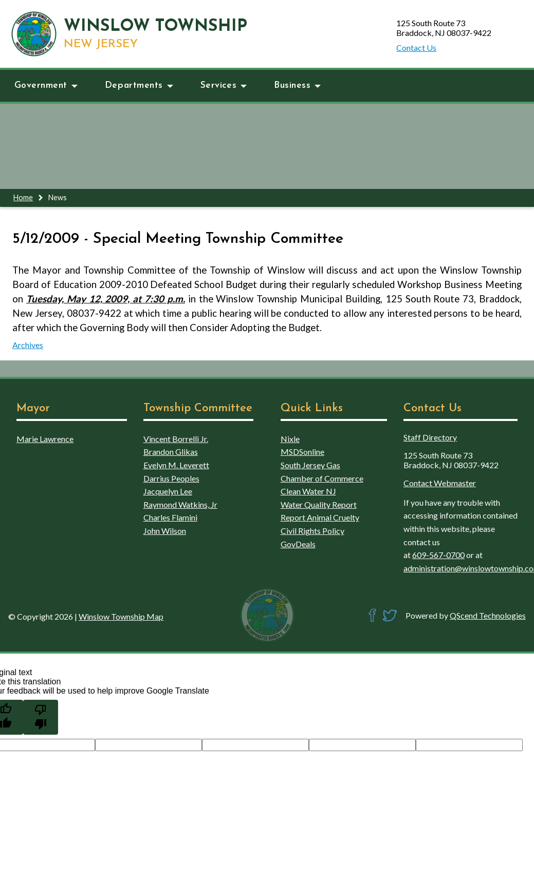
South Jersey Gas (310, 465)
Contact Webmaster (439, 483)
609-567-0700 (438, 555)
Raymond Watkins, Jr (180, 504)
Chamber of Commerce (322, 478)
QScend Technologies (488, 615)
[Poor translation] (40, 717)
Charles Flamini (170, 517)
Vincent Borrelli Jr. (175, 439)
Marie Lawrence (44, 439)
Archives (27, 345)
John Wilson (164, 530)
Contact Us (416, 47)
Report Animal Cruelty (320, 517)
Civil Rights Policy (312, 530)
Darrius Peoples (171, 478)
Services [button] (223, 85)
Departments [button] (139, 85)
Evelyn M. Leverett (176, 465)
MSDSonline (302, 451)
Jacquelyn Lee (167, 491)
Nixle (290, 439)
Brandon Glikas (170, 451)
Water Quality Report (319, 504)
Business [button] (297, 85)
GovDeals (298, 544)
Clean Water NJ (308, 491)
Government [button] (46, 85)
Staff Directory (430, 437)
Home (23, 197)
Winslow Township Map (121, 616)
